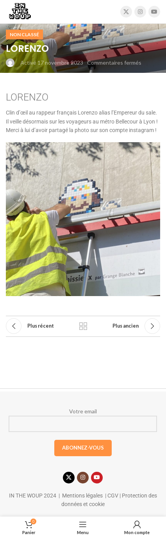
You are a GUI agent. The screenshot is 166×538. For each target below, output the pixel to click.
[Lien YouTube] (154, 12)
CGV (112, 495)
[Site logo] (20, 11)
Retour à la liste (83, 326)
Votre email (83, 420)
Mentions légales (82, 495)
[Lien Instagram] (140, 12)
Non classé (24, 34)
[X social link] (126, 12)
